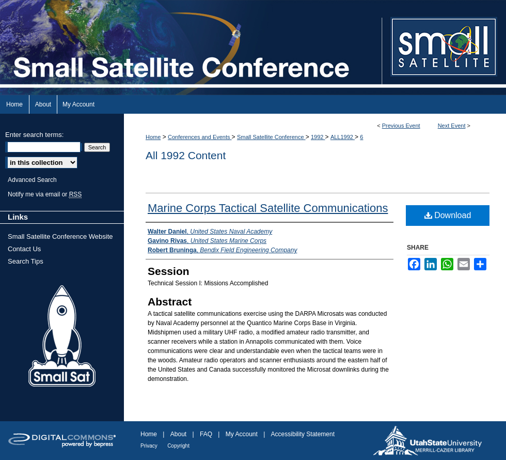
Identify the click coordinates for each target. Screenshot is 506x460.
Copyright (178, 446)
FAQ (206, 434)
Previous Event (401, 125)
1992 (318, 137)
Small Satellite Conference (271, 137)
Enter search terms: (34, 135)
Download (447, 215)
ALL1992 (342, 137)
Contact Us (24, 249)
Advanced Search (32, 179)
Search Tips (25, 261)
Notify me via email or (45, 194)
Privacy (148, 446)
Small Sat (62, 336)
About (178, 434)
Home (153, 137)
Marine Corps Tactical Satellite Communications (268, 208)
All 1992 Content (186, 155)
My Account (242, 434)
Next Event (452, 125)
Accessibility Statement (303, 434)
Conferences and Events (200, 137)
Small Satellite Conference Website (60, 236)
